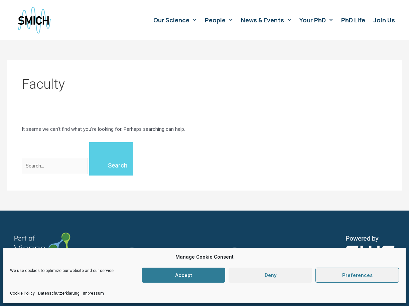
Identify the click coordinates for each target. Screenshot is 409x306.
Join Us (384, 20)
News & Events (266, 20)
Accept (183, 275)
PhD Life (353, 20)
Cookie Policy (22, 293)
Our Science (174, 20)
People (219, 20)
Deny (270, 275)
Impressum (93, 293)
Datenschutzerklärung (59, 293)
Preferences (357, 275)
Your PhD (316, 20)
